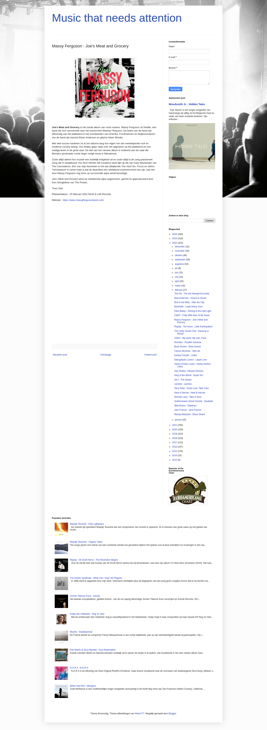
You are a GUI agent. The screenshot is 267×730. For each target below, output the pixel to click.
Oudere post (150, 354)
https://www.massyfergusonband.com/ (83, 200)
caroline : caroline (183, 384)
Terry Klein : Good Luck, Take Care (191, 388)
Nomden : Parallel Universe (187, 342)
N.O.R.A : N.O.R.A (79, 667)
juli (176, 268)
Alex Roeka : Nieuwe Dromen (188, 371)
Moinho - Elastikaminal (81, 632)
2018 (175, 438)
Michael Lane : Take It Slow (187, 397)
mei (177, 277)
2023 (175, 238)
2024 (175, 234)
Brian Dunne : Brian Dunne (187, 346)
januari (178, 419)
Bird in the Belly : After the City (189, 302)
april (177, 281)
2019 (175, 433)
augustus (179, 264)
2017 (175, 442)
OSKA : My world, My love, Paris (190, 338)
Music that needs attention (117, 18)
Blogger (172, 713)
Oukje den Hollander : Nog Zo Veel (87, 614)
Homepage (105, 354)
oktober (179, 255)
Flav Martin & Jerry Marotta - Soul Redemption (93, 650)
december (180, 246)
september (180, 259)
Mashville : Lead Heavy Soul (188, 306)
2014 (175, 455)
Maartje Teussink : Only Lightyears (87, 524)
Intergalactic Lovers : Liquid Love (190, 359)
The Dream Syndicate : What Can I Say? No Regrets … (97, 578)
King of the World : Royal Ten (188, 375)
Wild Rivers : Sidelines (185, 405)
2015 (175, 451)
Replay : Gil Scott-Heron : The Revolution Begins (94, 560)
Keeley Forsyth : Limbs (185, 355)
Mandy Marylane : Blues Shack (189, 414)
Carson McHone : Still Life (187, 351)
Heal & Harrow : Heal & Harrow (189, 392)
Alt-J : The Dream (183, 379)
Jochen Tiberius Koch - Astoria (85, 596)
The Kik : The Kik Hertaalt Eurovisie (191, 293)
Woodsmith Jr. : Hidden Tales (187, 104)
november (180, 251)
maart (178, 285)
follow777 (139, 713)
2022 (175, 243)
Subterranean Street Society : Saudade (193, 401)
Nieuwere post (60, 354)
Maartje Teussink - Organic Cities (86, 542)
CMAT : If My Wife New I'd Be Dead (191, 315)
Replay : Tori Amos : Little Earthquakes (193, 326)
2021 (175, 425)
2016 (175, 446)
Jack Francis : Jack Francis (187, 410)
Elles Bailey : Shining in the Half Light (192, 311)
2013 (175, 460)
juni (177, 272)
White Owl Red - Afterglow (83, 686)
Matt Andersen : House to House (190, 298)
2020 (175, 429)
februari (179, 290)
